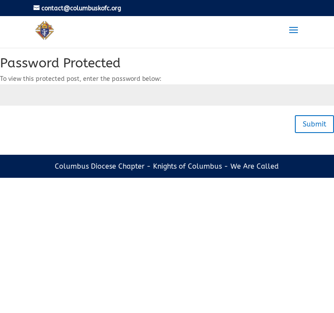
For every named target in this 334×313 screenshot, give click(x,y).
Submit (314, 124)
